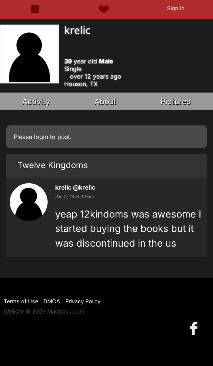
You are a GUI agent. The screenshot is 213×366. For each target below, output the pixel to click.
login (41, 137)
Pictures (176, 101)
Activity (36, 101)
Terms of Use (21, 301)
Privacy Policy (82, 301)
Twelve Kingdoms (52, 165)
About (105, 101)
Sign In (175, 8)
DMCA (51, 301)
